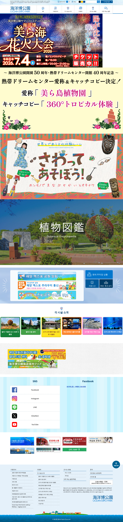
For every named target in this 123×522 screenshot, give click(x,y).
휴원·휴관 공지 (106, 286)
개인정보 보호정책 (95, 473)
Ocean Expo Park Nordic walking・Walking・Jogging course (21, 506)
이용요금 (14, 479)
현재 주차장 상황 (100, 274)
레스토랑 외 (41, 500)
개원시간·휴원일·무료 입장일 (20, 476)
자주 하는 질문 (106, 11)
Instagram (35, 398)
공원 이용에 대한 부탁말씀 (19, 472)
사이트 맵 (93, 477)
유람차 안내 (15, 491)
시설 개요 (40, 503)
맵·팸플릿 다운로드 (17, 488)
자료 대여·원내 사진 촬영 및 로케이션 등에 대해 (22, 498)
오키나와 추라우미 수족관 (45, 491)
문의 (91, 469)
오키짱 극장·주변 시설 (44, 488)
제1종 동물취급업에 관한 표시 (20, 502)
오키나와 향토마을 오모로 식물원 (47, 482)
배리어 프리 (15, 485)
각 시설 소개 (67, 11)
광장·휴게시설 (42, 497)
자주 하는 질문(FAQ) (70, 479)
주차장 (67, 476)
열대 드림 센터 (42, 479)
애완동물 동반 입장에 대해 (19, 494)
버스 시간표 (68, 472)
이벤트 (80, 11)
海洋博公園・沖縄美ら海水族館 (76, 387)
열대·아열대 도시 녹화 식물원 (46, 476)
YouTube (35, 424)
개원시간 (92, 286)
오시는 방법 (93, 11)
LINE (35, 407)
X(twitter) (35, 416)
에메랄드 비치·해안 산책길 (45, 494)
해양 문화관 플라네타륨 (44, 485)
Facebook (35, 390)
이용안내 (55, 11)
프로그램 (14, 482)
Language (107, 2)
